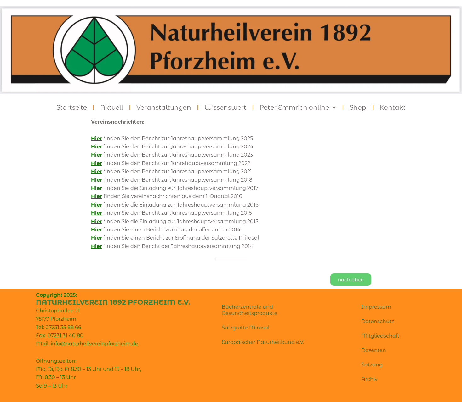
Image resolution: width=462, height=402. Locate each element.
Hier (96, 163)
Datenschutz (377, 321)
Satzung (372, 365)
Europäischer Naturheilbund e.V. (263, 342)
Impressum (376, 307)
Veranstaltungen (163, 107)
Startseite (71, 107)
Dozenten (373, 350)
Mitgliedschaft (380, 336)
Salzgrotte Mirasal (246, 328)
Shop (358, 107)
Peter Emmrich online (298, 107)
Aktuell (111, 107)
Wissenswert (225, 107)
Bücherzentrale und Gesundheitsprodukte (249, 310)
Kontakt (392, 107)
